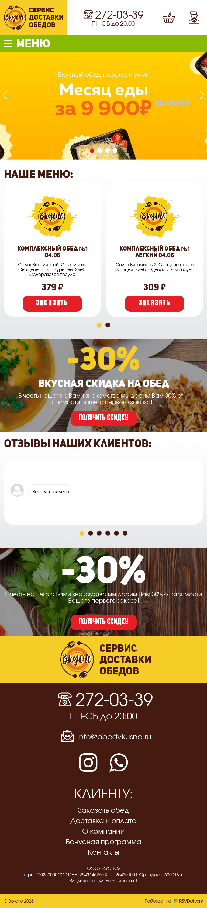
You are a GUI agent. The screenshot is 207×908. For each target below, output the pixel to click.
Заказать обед (103, 810)
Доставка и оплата (103, 820)
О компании (103, 831)
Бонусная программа (104, 841)
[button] (103, 43)
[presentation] (7, 94)
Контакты (103, 852)
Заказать (52, 304)
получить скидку (103, 418)
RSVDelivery (188, 900)
